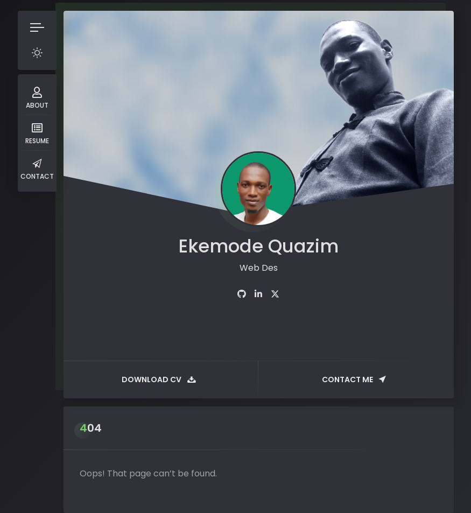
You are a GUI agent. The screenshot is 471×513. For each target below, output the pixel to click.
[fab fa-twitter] (275, 294)
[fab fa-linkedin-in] (258, 294)
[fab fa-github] (241, 294)
